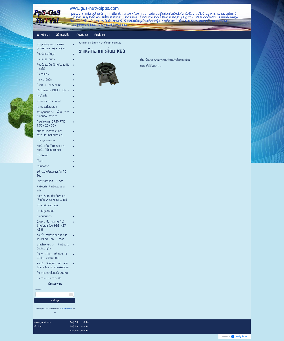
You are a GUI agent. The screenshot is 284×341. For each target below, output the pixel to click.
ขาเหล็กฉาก (93, 43)
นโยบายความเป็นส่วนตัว (66, 309)
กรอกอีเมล (39, 289)
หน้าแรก (82, 43)
